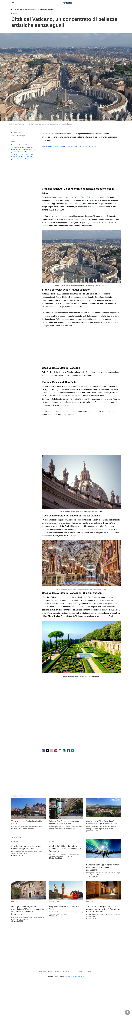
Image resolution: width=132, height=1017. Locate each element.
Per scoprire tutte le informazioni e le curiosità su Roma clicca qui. (69, 146)
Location (14, 841)
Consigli (52, 841)
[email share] (51, 750)
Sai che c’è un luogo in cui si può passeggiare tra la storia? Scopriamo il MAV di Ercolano (103, 909)
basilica (13, 145)
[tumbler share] (68, 750)
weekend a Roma (79, 197)
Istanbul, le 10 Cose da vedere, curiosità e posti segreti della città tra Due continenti (65, 848)
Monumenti (15, 901)
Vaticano (28, 159)
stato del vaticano (17, 156)
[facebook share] (43, 750)
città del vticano (19, 147)
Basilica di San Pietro (26, 145)
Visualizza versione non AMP (76, 976)
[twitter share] (47, 750)
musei (105, 532)
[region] (81, 167)
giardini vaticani (28, 149)
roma (21, 154)
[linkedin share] (60, 750)
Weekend (14, 14)
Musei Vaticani (29, 152)
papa (15, 154)
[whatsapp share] (64, 750)
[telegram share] (72, 750)
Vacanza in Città (55, 901)
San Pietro (29, 154)
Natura (88, 860)
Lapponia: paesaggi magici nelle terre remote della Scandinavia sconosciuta (103, 867)
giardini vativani (16, 152)
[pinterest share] (55, 750)
